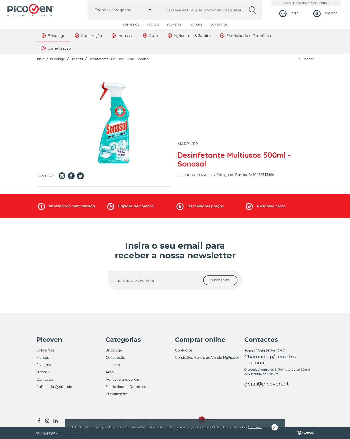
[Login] (288, 13)
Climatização (56, 48)
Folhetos (174, 24)
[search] (252, 10)
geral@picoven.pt (266, 384)
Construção (88, 35)
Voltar (309, 58)
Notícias (196, 24)
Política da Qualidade (54, 386)
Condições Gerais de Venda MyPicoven (208, 357)
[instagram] (47, 420)
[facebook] (39, 420)
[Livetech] (305, 433)
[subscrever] (220, 280)
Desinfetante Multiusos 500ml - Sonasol (118, 59)
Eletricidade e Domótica (245, 35)
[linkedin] (55, 420)
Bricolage (53, 35)
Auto (150, 35)
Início (40, 59)
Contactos (219, 24)
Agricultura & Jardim (189, 35)
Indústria (122, 35)
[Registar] (324, 13)
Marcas (153, 24)
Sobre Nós (131, 24)
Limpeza (76, 59)
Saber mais (255, 427)
